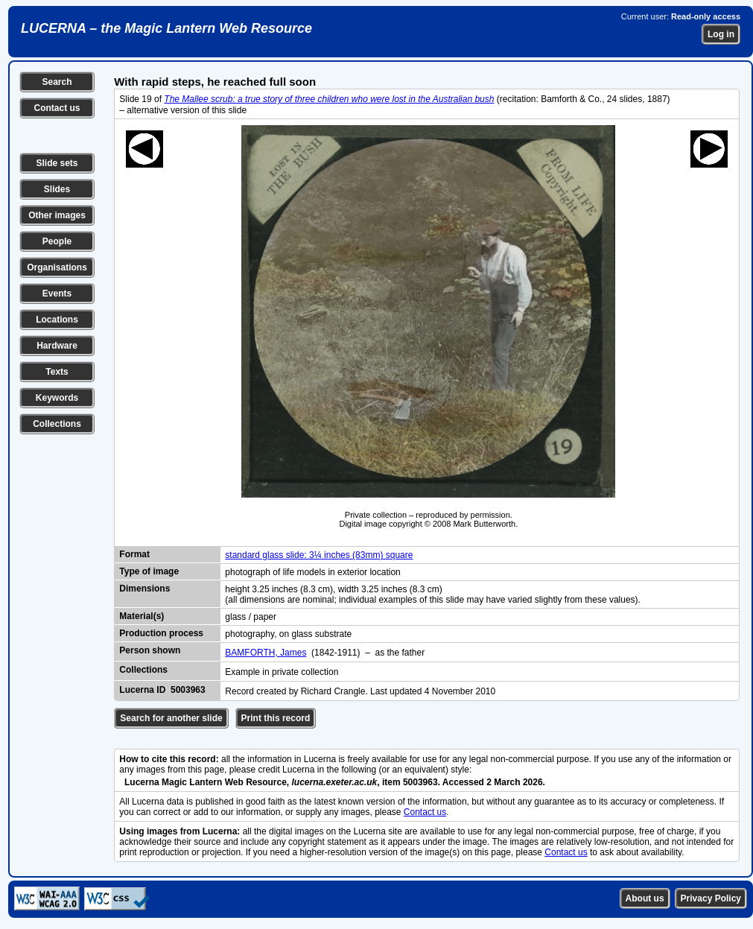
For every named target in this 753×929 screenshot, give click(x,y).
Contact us (57, 108)
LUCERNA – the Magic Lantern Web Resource (166, 28)
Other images (57, 215)
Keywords (57, 398)
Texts (56, 372)
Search (57, 82)
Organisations (57, 267)
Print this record (276, 718)
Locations (57, 319)
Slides (57, 189)
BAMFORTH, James (265, 652)
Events (57, 293)
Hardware (56, 345)
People (57, 241)
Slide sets (56, 163)
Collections (57, 424)
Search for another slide (171, 718)
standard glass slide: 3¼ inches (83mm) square (319, 555)
